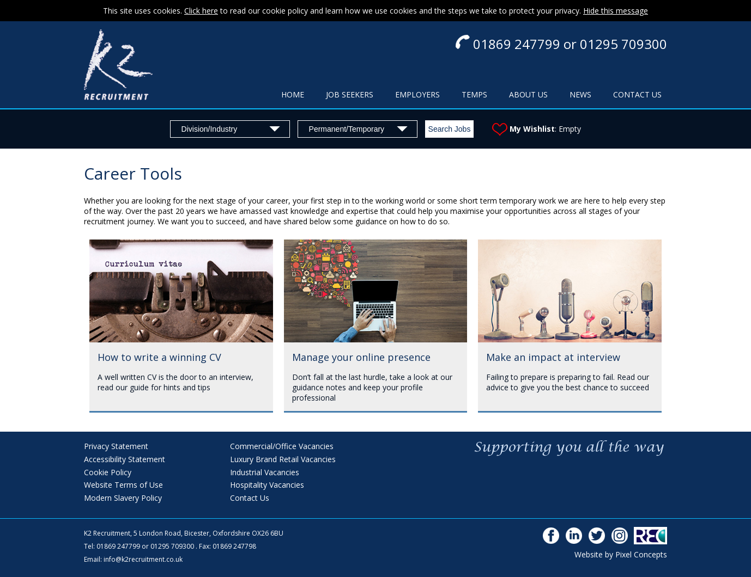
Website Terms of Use (123, 485)
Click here (201, 10)
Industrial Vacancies (264, 472)
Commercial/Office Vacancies (282, 446)
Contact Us (249, 498)
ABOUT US (528, 94)
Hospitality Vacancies (267, 485)
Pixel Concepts (641, 554)
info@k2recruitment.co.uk (143, 559)
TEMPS (474, 94)
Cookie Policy (107, 472)
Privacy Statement (116, 446)
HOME (292, 94)
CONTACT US (637, 94)
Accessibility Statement (124, 459)
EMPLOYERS (417, 94)
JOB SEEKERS (349, 94)
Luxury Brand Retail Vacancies (283, 459)
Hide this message (615, 10)
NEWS (580, 94)
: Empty (536, 129)
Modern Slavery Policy (123, 498)
